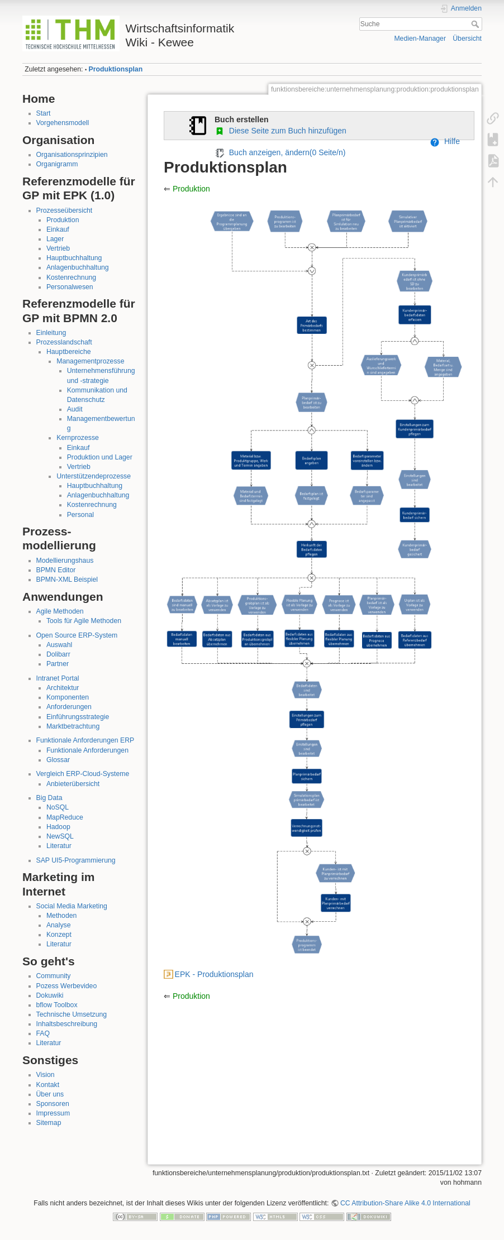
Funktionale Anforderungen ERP (85, 740)
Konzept (59, 935)
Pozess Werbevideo (66, 986)
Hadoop (58, 827)
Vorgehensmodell (62, 123)
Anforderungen (69, 707)
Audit (75, 409)
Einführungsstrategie (77, 717)
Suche (476, 24)
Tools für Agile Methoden (83, 621)
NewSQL (60, 836)
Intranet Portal (57, 678)
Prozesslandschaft (64, 342)
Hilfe (445, 141)
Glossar (58, 760)
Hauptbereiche (68, 352)
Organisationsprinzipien (72, 155)
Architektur (62, 688)
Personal (80, 515)
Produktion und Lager (99, 457)
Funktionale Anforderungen (87, 750)
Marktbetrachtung (72, 726)
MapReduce (64, 817)
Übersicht (467, 38)
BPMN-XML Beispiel (67, 579)
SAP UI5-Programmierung (76, 860)
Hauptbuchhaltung (74, 258)
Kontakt (48, 1085)
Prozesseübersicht (64, 210)
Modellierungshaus (65, 560)
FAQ (43, 1033)
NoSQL (57, 807)
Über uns (50, 1094)
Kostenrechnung (71, 277)
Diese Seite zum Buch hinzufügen (280, 130)
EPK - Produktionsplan (214, 974)
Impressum (53, 1113)
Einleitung (51, 333)
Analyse (58, 925)
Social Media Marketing (71, 906)
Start (43, 113)
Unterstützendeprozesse (93, 476)
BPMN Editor (56, 570)
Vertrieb (58, 248)
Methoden (61, 916)
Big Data (49, 798)
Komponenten (67, 697)
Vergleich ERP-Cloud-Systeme (83, 774)
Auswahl (59, 645)
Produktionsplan (116, 69)
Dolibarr (58, 654)
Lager (55, 239)
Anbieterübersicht (72, 784)
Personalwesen (69, 287)
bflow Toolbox (57, 1005)
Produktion (62, 220)
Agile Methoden (60, 611)
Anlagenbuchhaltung (77, 267)
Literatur (59, 846)
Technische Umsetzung (71, 1014)
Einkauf (57, 229)
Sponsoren (52, 1104)
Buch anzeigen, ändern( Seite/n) (280, 152)
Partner (57, 664)
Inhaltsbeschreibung (67, 1024)
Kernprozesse (77, 438)
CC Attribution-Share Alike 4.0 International (405, 1203)
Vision (45, 1075)
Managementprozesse (90, 361)
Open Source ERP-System (77, 635)
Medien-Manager (420, 38)
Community (53, 976)
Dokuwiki (50, 995)
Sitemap (48, 1123)
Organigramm (57, 164)
